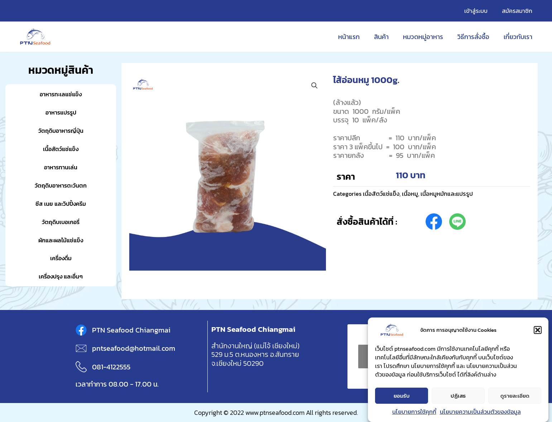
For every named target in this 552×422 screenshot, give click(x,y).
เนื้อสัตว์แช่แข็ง (61, 149)
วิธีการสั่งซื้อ (475, 37)
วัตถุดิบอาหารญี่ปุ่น (60, 130)
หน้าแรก (355, 37)
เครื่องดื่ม (61, 258)
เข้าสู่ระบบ (480, 10)
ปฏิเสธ (458, 396)
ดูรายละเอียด (514, 396)
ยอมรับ (402, 396)
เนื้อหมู (413, 193)
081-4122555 (111, 367)
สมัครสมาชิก (518, 10)
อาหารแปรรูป (61, 112)
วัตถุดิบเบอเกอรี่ (61, 222)
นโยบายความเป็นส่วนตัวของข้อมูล (480, 412)
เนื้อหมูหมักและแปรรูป (452, 193)
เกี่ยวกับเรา (518, 37)
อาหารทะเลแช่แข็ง (60, 94)
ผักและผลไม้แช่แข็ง (60, 240)
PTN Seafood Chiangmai (131, 330)
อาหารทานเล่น (61, 167)
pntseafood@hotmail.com (133, 348)
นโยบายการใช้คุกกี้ (414, 412)
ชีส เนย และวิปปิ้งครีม (61, 203)
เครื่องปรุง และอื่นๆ (60, 276)
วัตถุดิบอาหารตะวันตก (61, 185)
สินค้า (386, 37)
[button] (537, 330)
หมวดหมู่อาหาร (427, 37)
